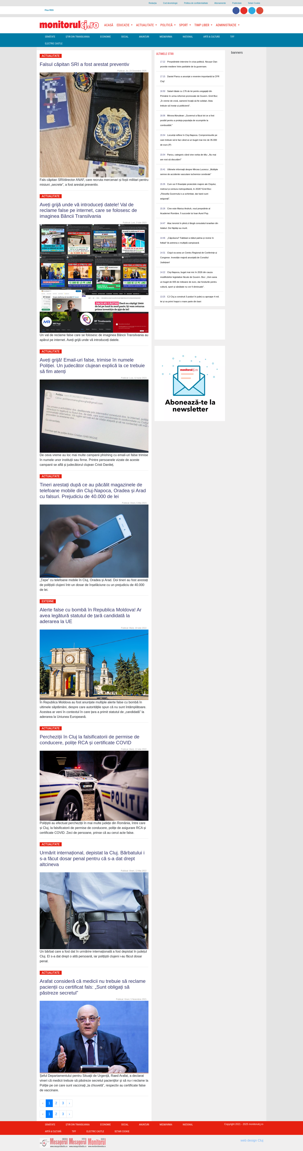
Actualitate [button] (145, 25)
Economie (105, 36)
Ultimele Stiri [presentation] (165, 53)
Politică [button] (166, 25)
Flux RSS (49, 10)
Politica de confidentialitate (196, 3)
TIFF (232, 36)
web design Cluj (252, 1140)
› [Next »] (69, 1103)
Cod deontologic (170, 3)
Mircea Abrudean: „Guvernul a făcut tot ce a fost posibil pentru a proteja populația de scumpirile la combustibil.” (187, 120)
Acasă (108, 25)
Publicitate (237, 3)
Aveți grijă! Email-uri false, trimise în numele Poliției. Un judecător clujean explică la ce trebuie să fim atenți (92, 365)
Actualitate (51, 55)
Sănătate (50, 36)
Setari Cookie (254, 3)
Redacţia (153, 3)
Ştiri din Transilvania (78, 36)
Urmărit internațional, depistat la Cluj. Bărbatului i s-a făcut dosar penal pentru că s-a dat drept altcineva (92, 858)
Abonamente (220, 3)
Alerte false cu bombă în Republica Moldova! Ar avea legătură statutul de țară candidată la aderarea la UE (91, 615)
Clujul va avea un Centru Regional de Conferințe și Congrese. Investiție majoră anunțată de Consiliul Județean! (188, 257)
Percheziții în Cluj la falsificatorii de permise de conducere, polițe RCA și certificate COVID (89, 739)
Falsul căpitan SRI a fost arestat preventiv (84, 64)
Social (125, 36)
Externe (48, 601)
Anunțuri (144, 36)
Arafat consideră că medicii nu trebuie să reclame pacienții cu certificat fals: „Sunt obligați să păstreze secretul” (93, 987)
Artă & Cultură (211, 36)
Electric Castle (53, 43)
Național (188, 36)
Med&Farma (166, 36)
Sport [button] (183, 25)
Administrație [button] (226, 25)
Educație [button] (123, 25)
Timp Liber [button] (202, 25)
